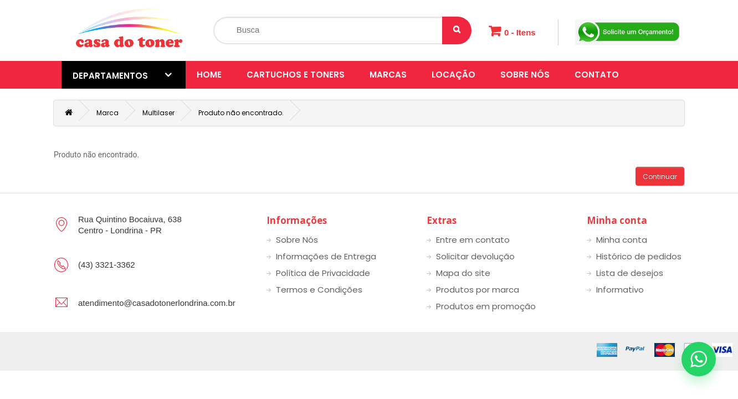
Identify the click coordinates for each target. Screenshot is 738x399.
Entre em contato (473, 239)
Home (209, 74)
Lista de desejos (629, 273)
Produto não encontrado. (241, 112)
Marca (107, 112)
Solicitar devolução (475, 256)
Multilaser (158, 112)
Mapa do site (463, 273)
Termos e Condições (319, 289)
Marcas (388, 74)
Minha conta (621, 239)
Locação (453, 74)
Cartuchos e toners (296, 74)
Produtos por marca (477, 289)
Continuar (660, 176)
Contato (597, 74)
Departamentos (122, 75)
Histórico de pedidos (638, 256)
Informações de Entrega (326, 256)
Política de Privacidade (323, 273)
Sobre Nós (525, 74)
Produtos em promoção (486, 306)
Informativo (620, 289)
